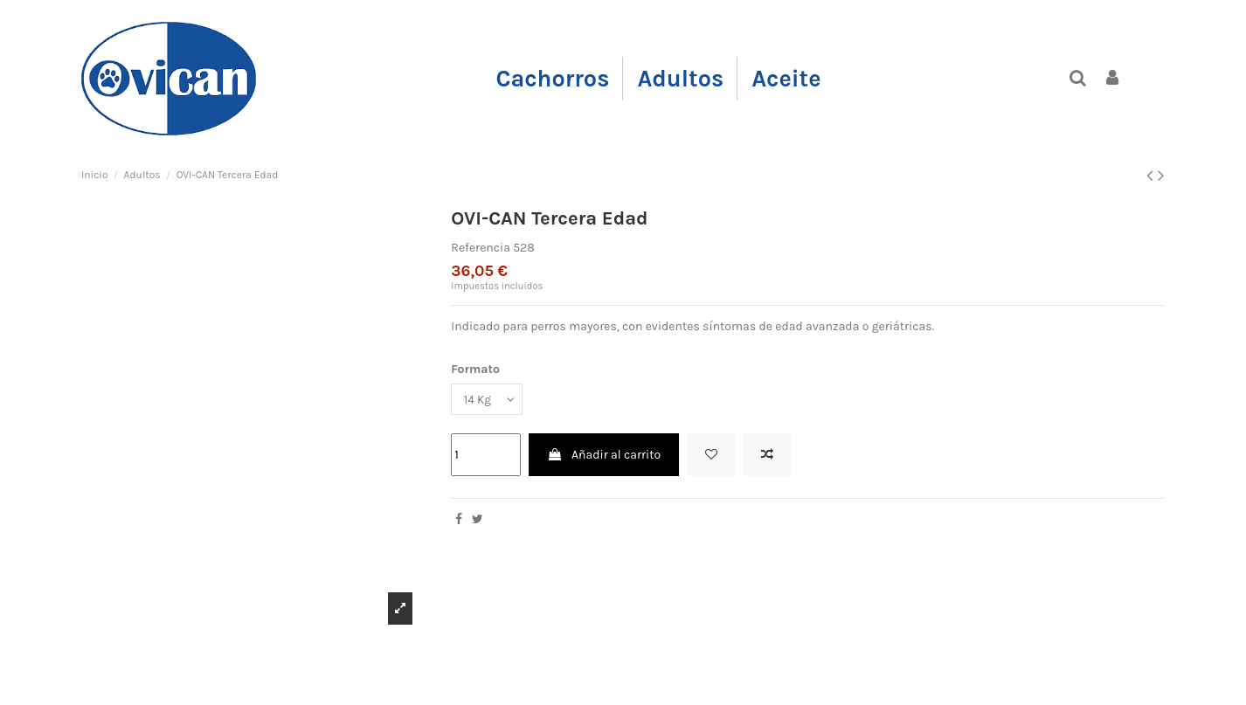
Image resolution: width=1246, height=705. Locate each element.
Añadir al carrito (604, 455)
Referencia (480, 247)
